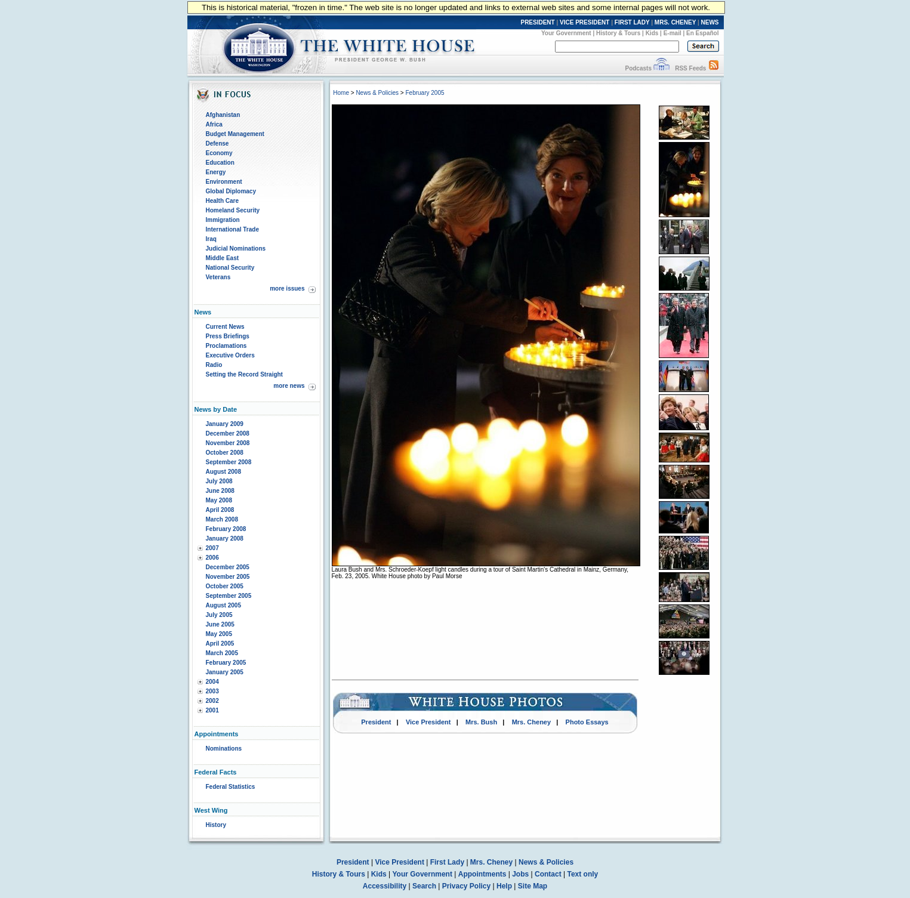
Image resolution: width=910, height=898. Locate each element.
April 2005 (220, 643)
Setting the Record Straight (244, 374)
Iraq (211, 239)
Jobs (520, 874)
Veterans (218, 277)
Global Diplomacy (231, 191)
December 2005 (227, 567)
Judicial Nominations (236, 248)
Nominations (224, 748)
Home (341, 93)
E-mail (672, 33)
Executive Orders (230, 355)
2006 (212, 557)
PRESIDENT (537, 22)
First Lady (447, 862)
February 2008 (226, 529)
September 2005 (229, 596)
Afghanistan (223, 115)
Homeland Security (233, 210)
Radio (214, 365)
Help (504, 886)
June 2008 (220, 490)
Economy (219, 153)
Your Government (566, 33)
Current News (225, 326)
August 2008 (223, 471)
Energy (216, 172)
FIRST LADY (632, 22)
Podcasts (638, 68)
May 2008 (219, 500)
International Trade (232, 229)
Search (424, 886)
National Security (230, 267)
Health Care (222, 201)
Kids (652, 33)
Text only (582, 874)
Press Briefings (227, 336)
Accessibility (384, 886)
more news (288, 385)
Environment (224, 181)
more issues (287, 288)
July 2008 (219, 481)
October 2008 (224, 452)
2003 (212, 691)
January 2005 (224, 672)
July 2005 (219, 615)
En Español (702, 33)
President (376, 722)
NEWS (710, 22)
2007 (212, 548)
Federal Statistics (230, 786)
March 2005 (222, 653)
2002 (212, 701)
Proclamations (226, 345)
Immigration (223, 220)
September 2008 (229, 462)
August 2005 (223, 605)
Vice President (428, 722)
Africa (214, 124)
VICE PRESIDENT (584, 22)
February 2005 (226, 662)
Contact (548, 874)
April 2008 (220, 510)
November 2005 (228, 576)
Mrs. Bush (481, 722)
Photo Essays (587, 722)
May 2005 (219, 634)
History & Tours (618, 33)
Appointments (482, 874)
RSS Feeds (690, 68)
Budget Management (235, 134)
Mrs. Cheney (531, 722)
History (216, 825)
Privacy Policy (466, 886)
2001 (212, 710)
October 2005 (224, 586)
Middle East (222, 258)
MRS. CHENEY (675, 22)
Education (220, 162)
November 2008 (228, 443)
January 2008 (224, 538)
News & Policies (377, 93)
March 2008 (222, 519)
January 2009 (224, 424)
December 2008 (227, 433)
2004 (212, 681)
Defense (217, 143)
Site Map (532, 886)
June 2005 (220, 624)
